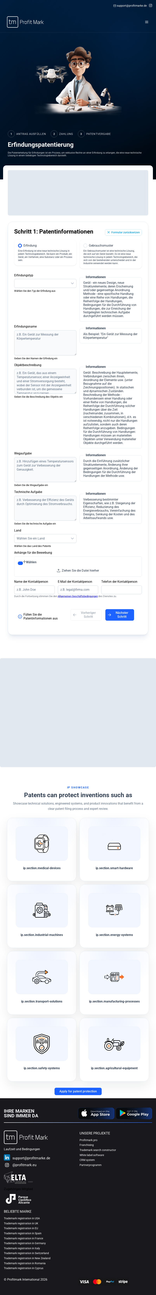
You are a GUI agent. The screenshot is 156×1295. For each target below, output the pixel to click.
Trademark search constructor (98, 1150)
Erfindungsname (25, 326)
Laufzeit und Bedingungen (22, 1149)
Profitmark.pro (88, 1140)
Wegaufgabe (23, 453)
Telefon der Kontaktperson (119, 581)
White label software (92, 1155)
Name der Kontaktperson (31, 581)
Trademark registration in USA (22, 1218)
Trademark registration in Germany (25, 1243)
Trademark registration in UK (21, 1223)
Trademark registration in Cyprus (23, 1268)
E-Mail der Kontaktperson (75, 581)
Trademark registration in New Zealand (27, 1258)
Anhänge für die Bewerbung (33, 552)
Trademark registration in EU (21, 1228)
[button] (72, 283)
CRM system (87, 1159)
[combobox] (41, 283)
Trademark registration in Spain (23, 1233)
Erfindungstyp (23, 275)
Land (17, 530)
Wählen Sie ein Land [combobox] (31, 538)
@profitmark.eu (24, 1165)
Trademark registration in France (23, 1238)
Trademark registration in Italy (22, 1248)
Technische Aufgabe (28, 492)
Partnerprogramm (90, 1165)
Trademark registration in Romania (25, 1263)
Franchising (87, 1145)
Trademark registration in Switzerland (26, 1253)
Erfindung (30, 245)
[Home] (25, 22)
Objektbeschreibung (27, 365)
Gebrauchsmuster (101, 245)
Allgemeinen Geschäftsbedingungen (78, 596)
